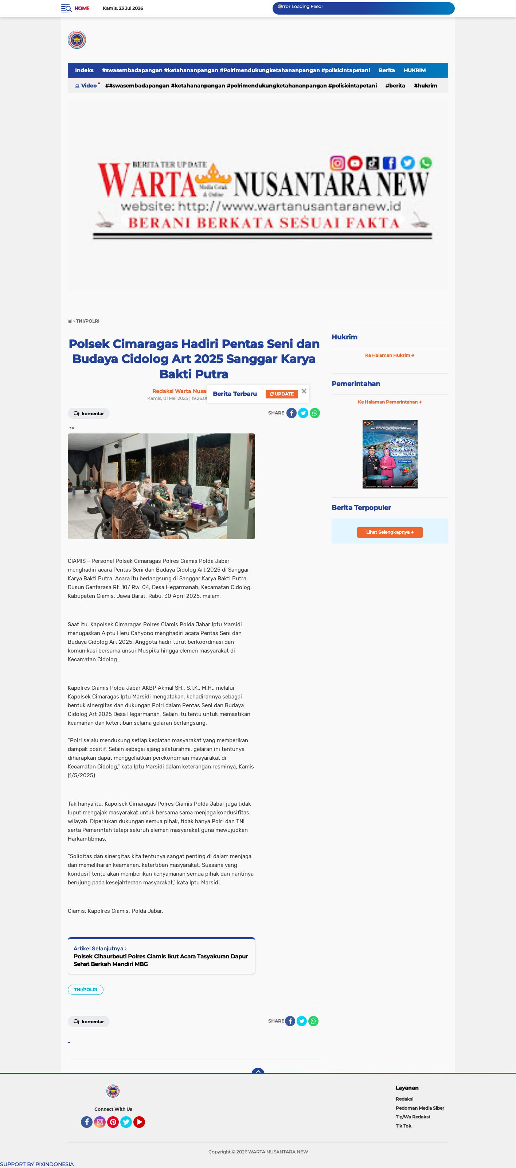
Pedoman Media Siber (420, 1108)
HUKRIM (415, 70)
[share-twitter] (303, 413)
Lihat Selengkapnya (390, 532)
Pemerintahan (356, 384)
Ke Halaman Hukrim (390, 355)
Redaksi (404, 1099)
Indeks (84, 70)
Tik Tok (403, 1126)
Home (81, 8)
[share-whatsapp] (315, 413)
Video (89, 85)
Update (282, 394)
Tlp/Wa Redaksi (413, 1117)
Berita (387, 70)
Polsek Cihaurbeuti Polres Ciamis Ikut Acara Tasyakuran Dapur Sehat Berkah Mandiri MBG (161, 960)
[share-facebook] (291, 413)
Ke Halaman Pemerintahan (390, 402)
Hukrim (344, 337)
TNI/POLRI (85, 989)
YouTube (144, 1125)
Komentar (89, 413)
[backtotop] (258, 1074)
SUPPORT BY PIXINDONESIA (37, 1164)
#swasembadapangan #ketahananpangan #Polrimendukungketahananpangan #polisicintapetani (236, 70)
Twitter (129, 1125)
